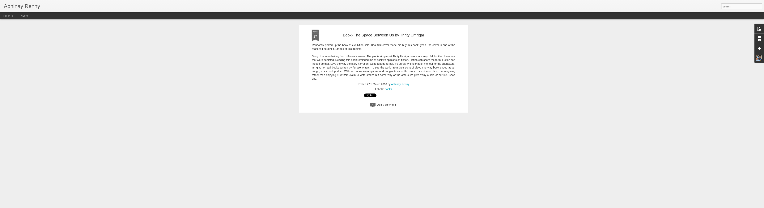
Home (24, 15)
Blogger (393, 206)
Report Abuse (405, 206)
